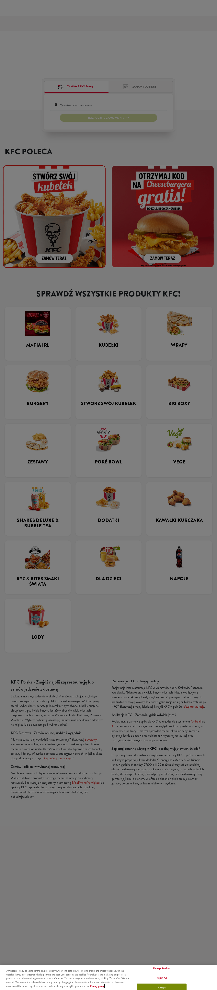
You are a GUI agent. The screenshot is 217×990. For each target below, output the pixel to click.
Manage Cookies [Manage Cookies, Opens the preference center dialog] (161, 968)
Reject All (161, 978)
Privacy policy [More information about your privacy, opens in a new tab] (97, 986)
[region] (108, 977)
